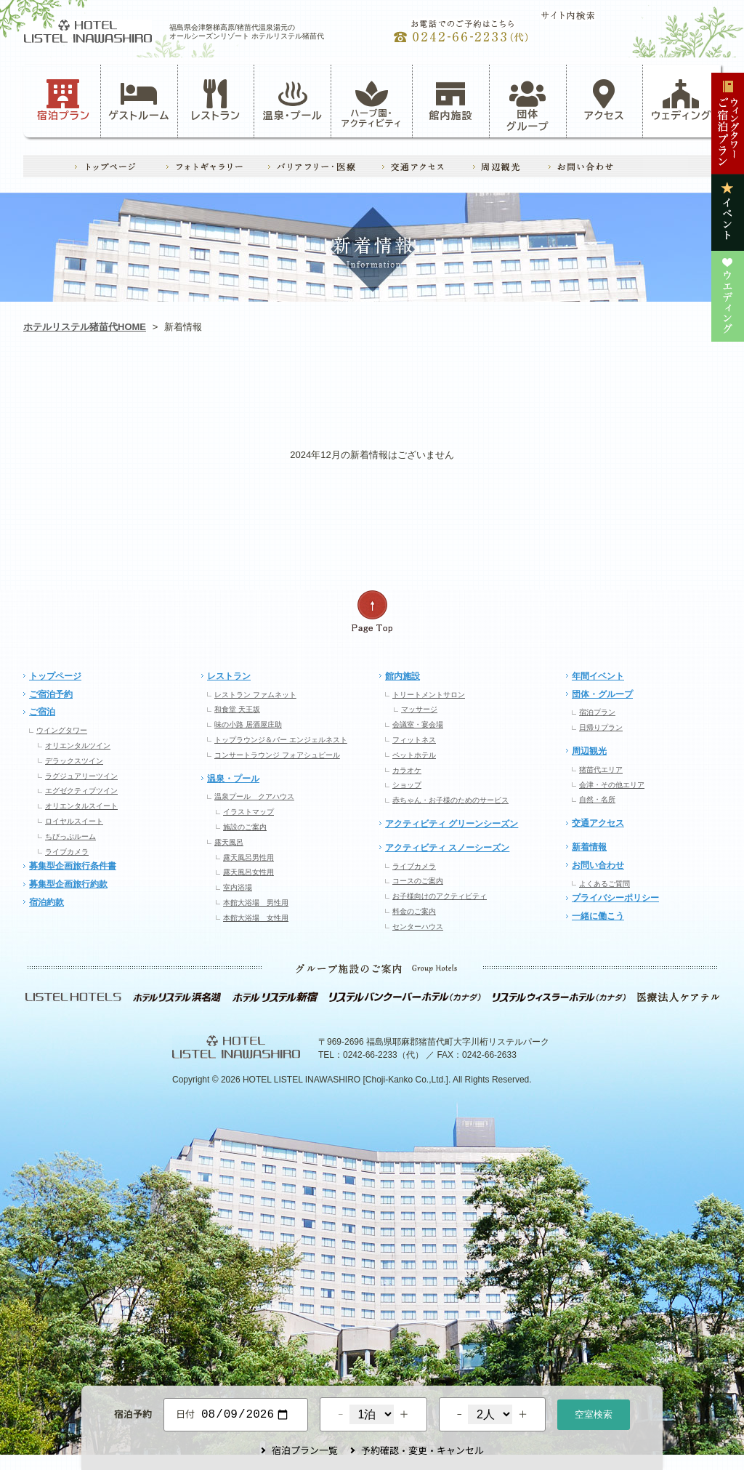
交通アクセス (598, 823)
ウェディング (681, 100)
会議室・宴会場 (417, 724)
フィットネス (414, 740)
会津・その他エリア (611, 785)
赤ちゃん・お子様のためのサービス (450, 800)
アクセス (604, 100)
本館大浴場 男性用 (255, 903)
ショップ (406, 785)
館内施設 (450, 100)
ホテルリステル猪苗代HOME (84, 326)
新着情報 (589, 847)
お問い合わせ (598, 865)
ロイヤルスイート (74, 821)
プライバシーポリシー (615, 898)
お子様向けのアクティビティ (439, 896)
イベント (511, 389)
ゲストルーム (138, 100)
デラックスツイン (74, 761)
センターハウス (417, 927)
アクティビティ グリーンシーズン (451, 824)
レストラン (215, 100)
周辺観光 (589, 751)
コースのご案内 (417, 881)
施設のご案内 (245, 827)
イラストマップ (248, 812)
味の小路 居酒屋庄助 (248, 724)
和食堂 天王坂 (237, 709)
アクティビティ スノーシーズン (447, 848)
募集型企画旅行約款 (68, 884)
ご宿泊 (42, 712)
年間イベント (598, 676)
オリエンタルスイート (81, 806)
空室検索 (593, 1412)
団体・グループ (602, 694)
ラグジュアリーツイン (81, 776)
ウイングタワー (61, 730)
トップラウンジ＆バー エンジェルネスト (280, 740)
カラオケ (406, 770)
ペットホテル (414, 755)
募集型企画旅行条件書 (72, 866)
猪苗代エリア (601, 770)
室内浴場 (237, 887)
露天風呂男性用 (248, 857)
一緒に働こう (598, 916)
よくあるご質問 (604, 884)
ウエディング (651, 389)
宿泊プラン (63, 100)
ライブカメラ (67, 852)
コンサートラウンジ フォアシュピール (277, 755)
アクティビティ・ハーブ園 (232, 389)
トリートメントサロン (428, 695)
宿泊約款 (46, 902)
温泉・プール (293, 100)
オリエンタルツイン (77, 746)
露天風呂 (228, 842)
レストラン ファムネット (255, 695)
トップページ (55, 676)
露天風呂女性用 (248, 872)
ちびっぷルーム (70, 836)
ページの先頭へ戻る (372, 612)
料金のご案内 (414, 911)
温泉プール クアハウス (254, 796)
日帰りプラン (601, 727)
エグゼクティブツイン (81, 791)
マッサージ (419, 709)
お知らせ (93, 389)
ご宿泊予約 (51, 694)
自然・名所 (597, 799)
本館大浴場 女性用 (255, 918)
